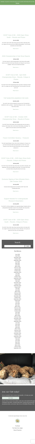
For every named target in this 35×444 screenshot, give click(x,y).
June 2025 (17, 261)
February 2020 (17, 316)
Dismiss (17, 3)
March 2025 (17, 266)
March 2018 (17, 345)
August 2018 (17, 337)
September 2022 (17, 285)
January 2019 (18, 331)
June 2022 (17, 290)
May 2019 (17, 325)
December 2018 (17, 333)
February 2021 (17, 307)
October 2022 (18, 284)
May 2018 (17, 342)
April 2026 (17, 255)
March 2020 (17, 315)
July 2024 (17, 273)
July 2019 (17, 322)
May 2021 (17, 305)
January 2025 (18, 269)
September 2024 (17, 272)
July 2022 (17, 288)
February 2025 (17, 267)
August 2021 (17, 300)
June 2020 (17, 312)
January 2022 (18, 294)
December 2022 (17, 282)
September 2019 (17, 321)
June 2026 (17, 254)
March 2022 (17, 291)
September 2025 (17, 260)
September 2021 (17, 299)
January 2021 (18, 309)
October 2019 (18, 319)
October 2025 (18, 258)
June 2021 (17, 303)
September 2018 (17, 336)
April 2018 (17, 343)
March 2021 (17, 306)
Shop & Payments (17, 430)
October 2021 (18, 297)
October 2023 (18, 276)
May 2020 (17, 313)
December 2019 (17, 318)
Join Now (10, 398)
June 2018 (17, 340)
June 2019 (17, 324)
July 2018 (17, 339)
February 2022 (17, 293)
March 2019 (17, 328)
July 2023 (17, 281)
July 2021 (17, 302)
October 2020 (18, 310)
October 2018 (18, 334)
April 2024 (17, 275)
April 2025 (17, 264)
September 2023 (17, 278)
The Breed (17, 425)
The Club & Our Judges (17, 428)
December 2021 (17, 296)
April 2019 (17, 327)
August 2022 (17, 287)
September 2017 (17, 348)
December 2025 (17, 257)
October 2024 (18, 270)
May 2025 (17, 263)
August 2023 (17, 279)
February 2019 (17, 330)
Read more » (16, 48)
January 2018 (18, 346)
